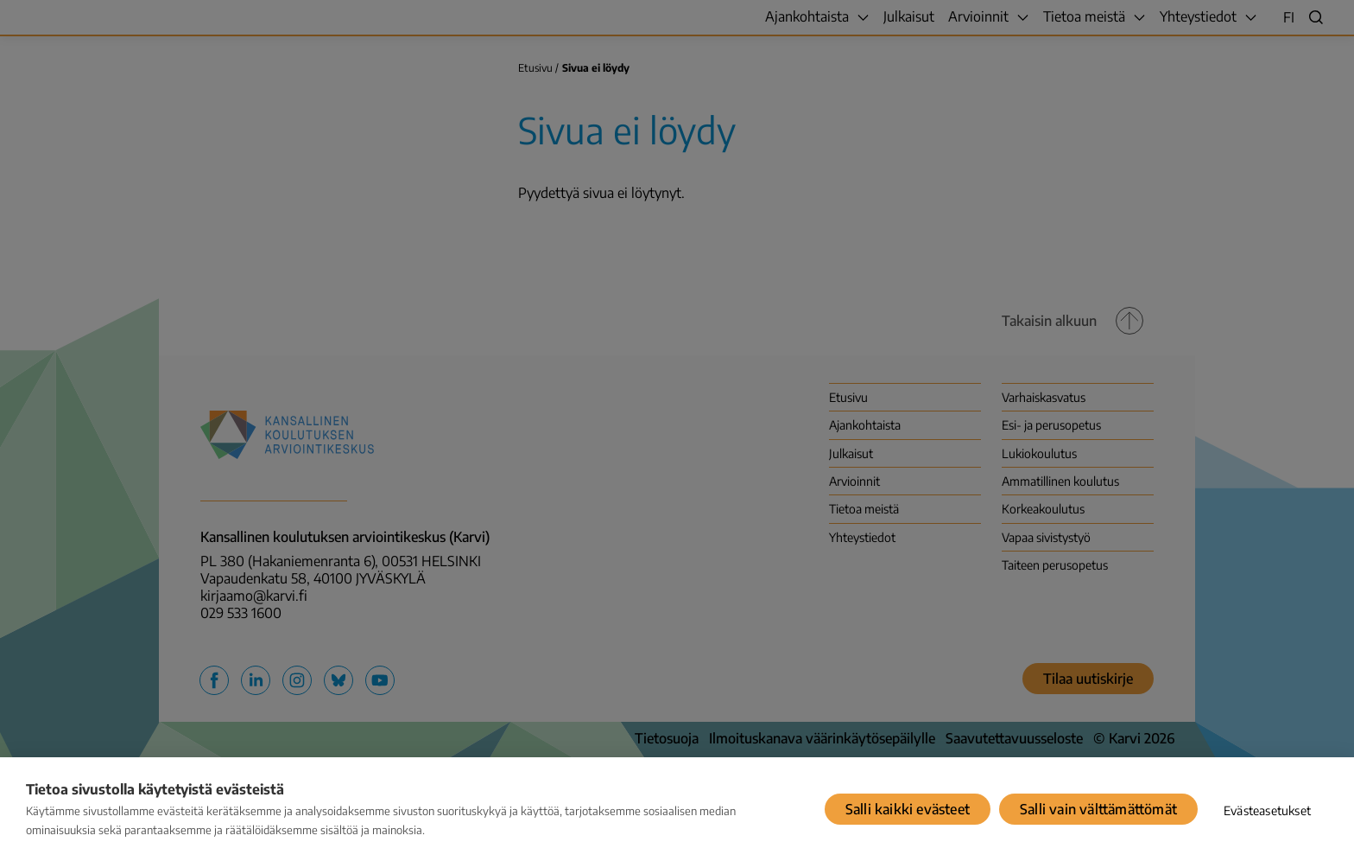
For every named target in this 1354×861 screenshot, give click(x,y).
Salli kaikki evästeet (907, 809)
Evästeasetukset (1267, 810)
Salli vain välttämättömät (1098, 809)
